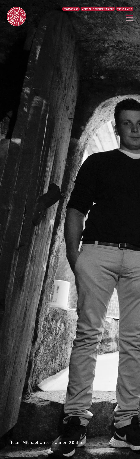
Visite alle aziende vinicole (98, 8)
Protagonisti (70, 8)
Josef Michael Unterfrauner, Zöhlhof (48, 442)
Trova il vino (124, 8)
